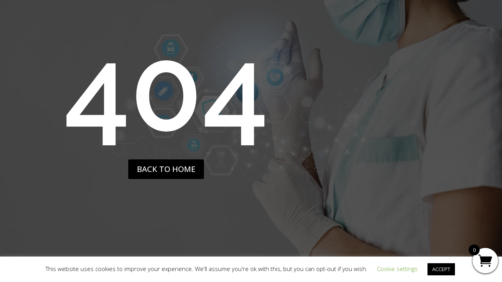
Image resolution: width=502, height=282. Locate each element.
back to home (166, 169)
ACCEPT (441, 269)
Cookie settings (397, 269)
